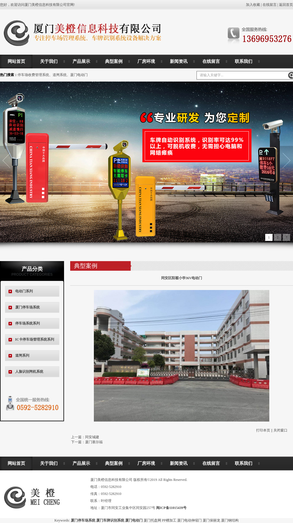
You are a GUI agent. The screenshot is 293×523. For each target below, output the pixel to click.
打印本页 (263, 430)
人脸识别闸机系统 (29, 372)
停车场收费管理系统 (33, 75)
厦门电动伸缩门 (189, 520)
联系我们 (243, 61)
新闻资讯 (178, 61)
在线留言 (270, 5)
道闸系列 (22, 355)
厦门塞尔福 (94, 442)
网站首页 (16, 61)
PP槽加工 (169, 520)
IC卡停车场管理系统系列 (34, 339)
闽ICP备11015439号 (171, 508)
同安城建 (92, 437)
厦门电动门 (79, 75)
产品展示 (81, 61)
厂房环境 (146, 61)
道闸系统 (60, 75)
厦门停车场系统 (27, 307)
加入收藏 (253, 5)
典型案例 (114, 61)
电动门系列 (24, 291)
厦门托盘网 (152, 520)
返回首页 (286, 5)
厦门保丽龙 (211, 520)
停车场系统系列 (27, 323)
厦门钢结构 (230, 520)
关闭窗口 (280, 430)
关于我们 (49, 61)
